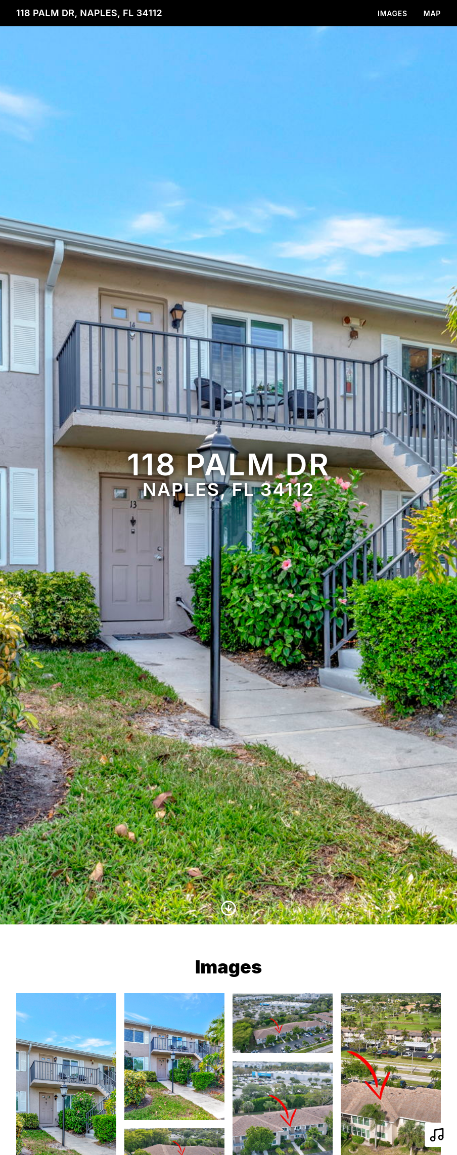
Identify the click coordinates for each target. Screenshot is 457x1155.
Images (392, 13)
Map (432, 13)
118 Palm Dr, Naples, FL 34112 (89, 13)
